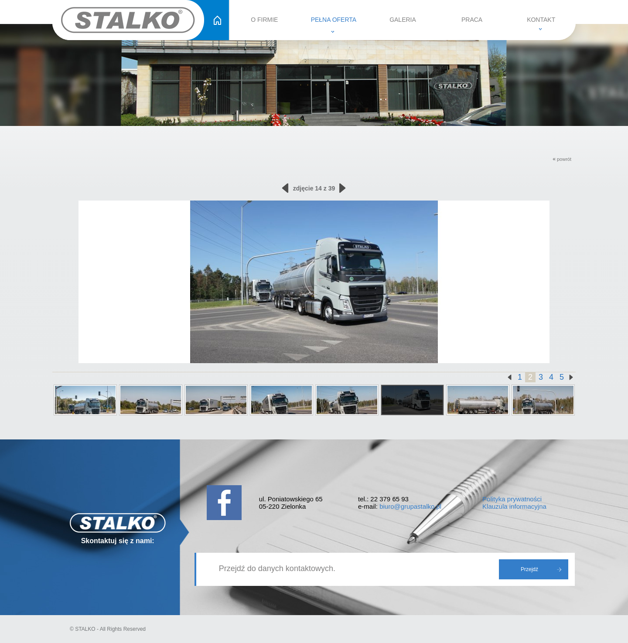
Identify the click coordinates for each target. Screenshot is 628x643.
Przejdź (529, 569)
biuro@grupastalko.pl (410, 506)
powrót (562, 159)
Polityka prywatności (512, 499)
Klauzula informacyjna (514, 506)
